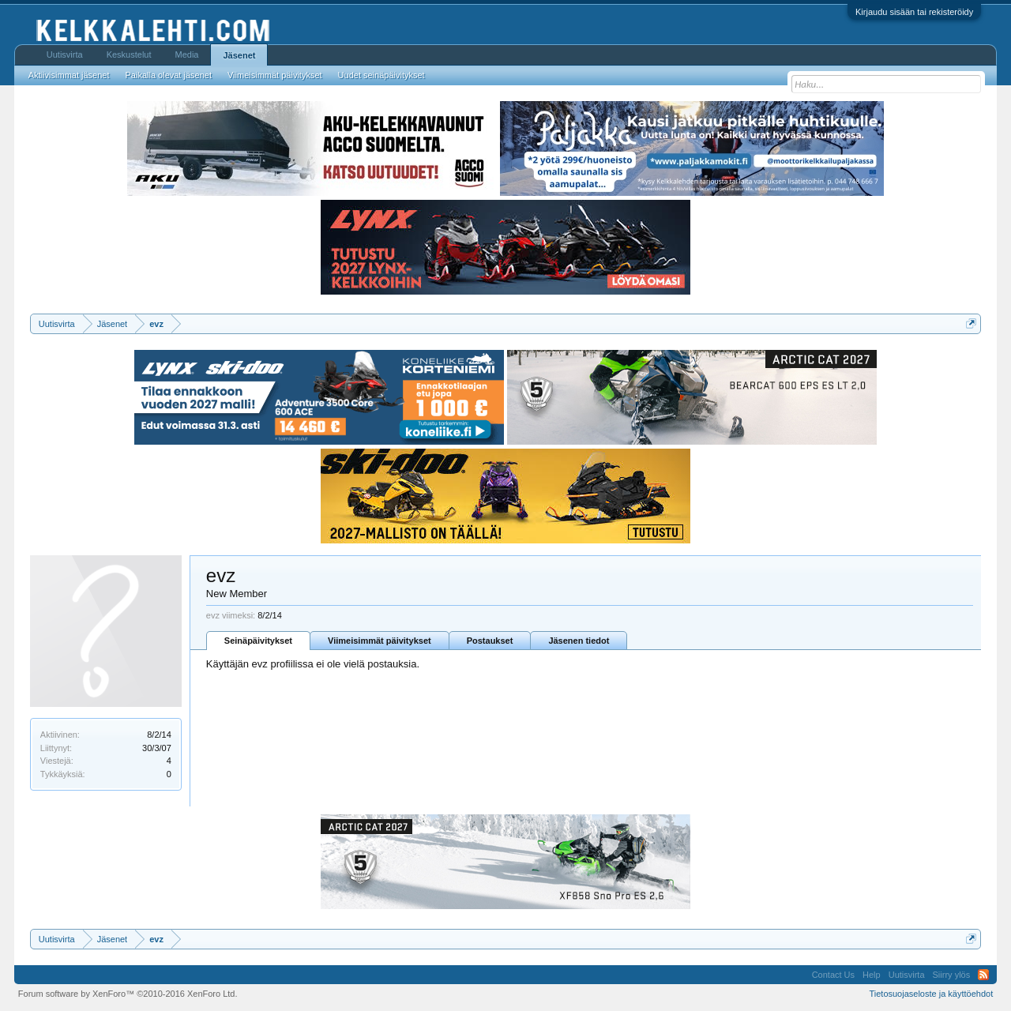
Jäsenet (239, 55)
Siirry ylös (952, 974)
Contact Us (833, 974)
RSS (983, 974)
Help (872, 974)
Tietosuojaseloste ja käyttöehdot (931, 993)
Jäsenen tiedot (578, 640)
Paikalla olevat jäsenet (169, 75)
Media (187, 54)
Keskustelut (129, 54)
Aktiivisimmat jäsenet (69, 75)
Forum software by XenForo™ (128, 993)
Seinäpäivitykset (258, 640)
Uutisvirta (65, 54)
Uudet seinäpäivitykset (381, 75)
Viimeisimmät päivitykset (379, 640)
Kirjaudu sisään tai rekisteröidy (914, 12)
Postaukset (490, 640)
